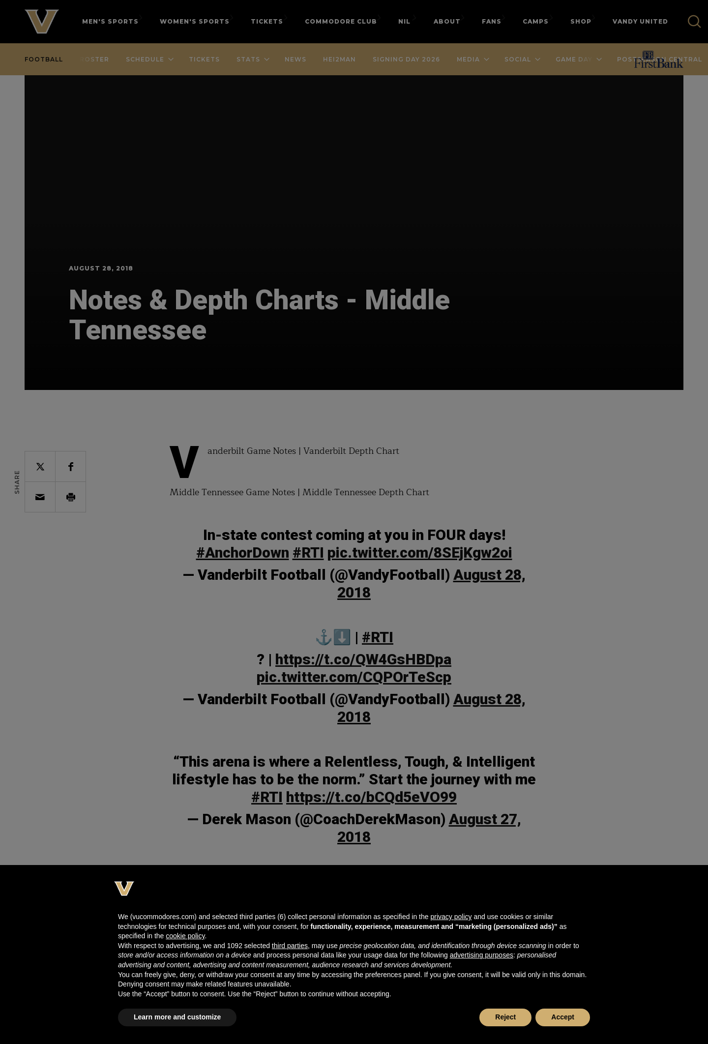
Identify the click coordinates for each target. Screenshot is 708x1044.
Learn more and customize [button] (177, 1017)
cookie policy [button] (185, 936)
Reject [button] (505, 1017)
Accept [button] (562, 1017)
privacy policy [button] (451, 917)
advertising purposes (481, 955)
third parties (290, 946)
